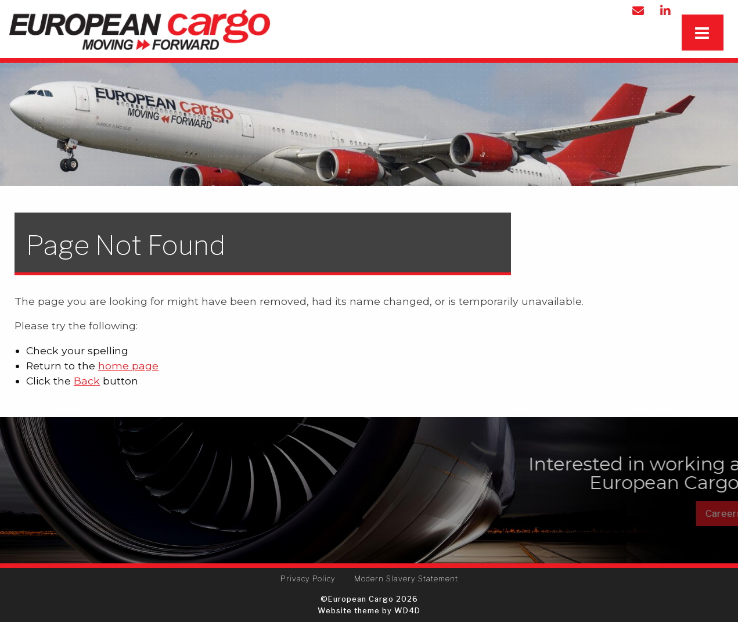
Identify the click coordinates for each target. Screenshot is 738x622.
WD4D (407, 610)
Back (87, 381)
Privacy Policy (308, 578)
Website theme (349, 610)
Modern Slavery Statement (406, 578)
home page (128, 365)
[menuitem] (308, 579)
